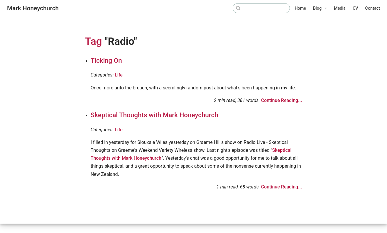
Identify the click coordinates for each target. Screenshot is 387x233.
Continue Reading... (281, 100)
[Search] (260, 8)
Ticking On (106, 60)
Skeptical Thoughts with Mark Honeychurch (154, 115)
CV (355, 8)
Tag (93, 41)
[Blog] (320, 8)
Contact (372, 8)
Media (340, 8)
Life (119, 75)
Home (300, 8)
